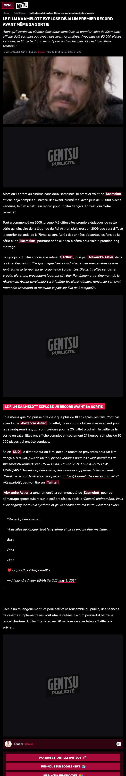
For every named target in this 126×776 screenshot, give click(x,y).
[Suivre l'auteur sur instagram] (118, 744)
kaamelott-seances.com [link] (86, 476)
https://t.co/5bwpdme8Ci (31, 570)
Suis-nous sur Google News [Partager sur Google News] (63, 766)
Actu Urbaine (20, 13)
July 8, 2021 (66, 580)
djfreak (41, 52)
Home (6, 13)
